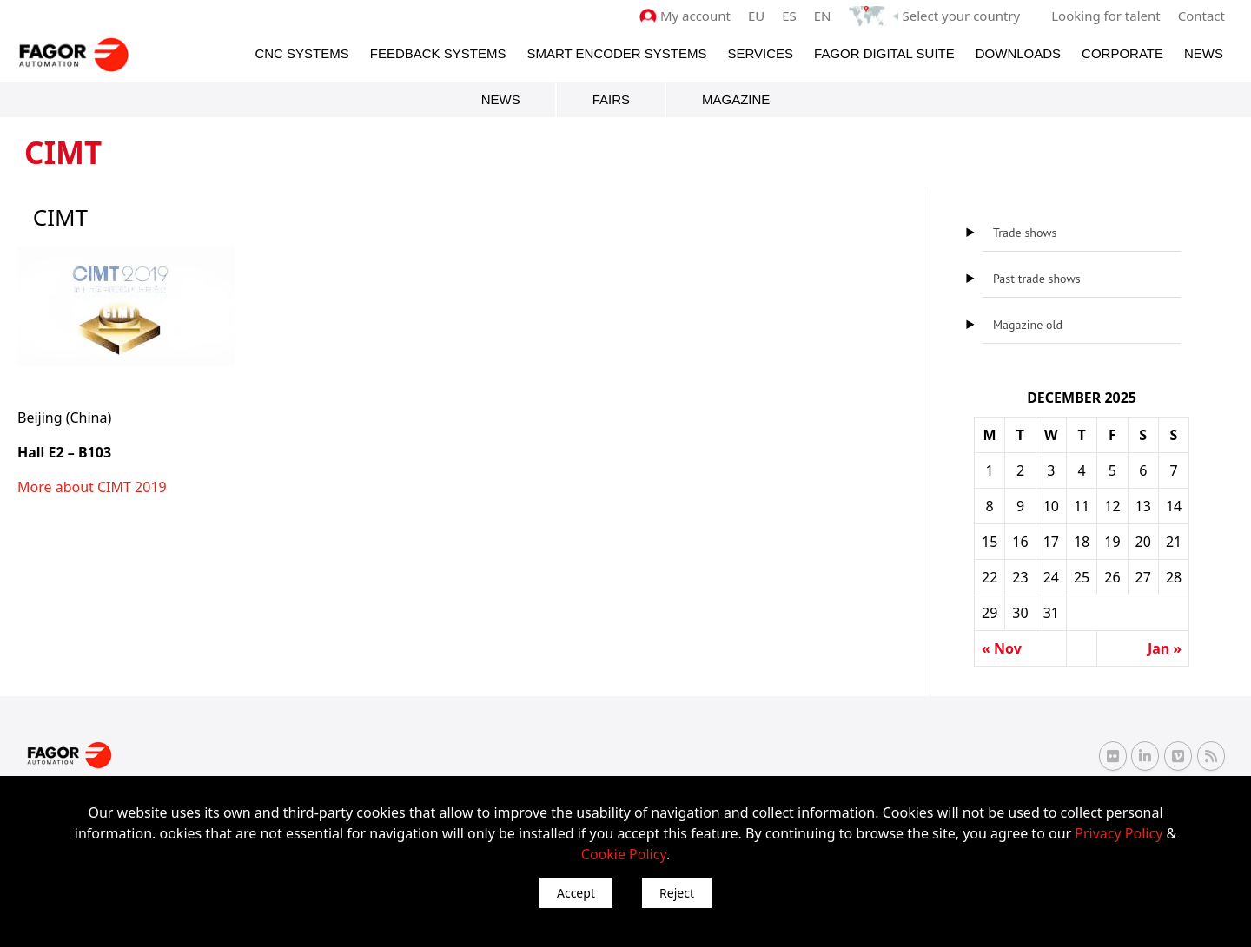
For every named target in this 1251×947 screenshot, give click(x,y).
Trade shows (1024, 232)
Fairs (611, 99)
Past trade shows (1037, 278)
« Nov (1002, 648)
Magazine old (1027, 324)
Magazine (736, 99)
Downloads (1018, 53)
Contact (1201, 15)
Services (760, 53)
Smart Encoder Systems (616, 53)
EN (822, 15)
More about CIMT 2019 (92, 487)
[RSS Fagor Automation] (1211, 756)
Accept (576, 893)
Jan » (1165, 648)
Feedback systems (438, 53)
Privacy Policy (1118, 833)
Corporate (1122, 53)
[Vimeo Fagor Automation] (1178, 756)
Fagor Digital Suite (884, 53)
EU (756, 15)
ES (789, 15)
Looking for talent (1105, 15)
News (1203, 53)
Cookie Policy (623, 854)
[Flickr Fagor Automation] (1113, 756)
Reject (676, 893)
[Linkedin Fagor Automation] (1145, 756)
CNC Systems (301, 53)
